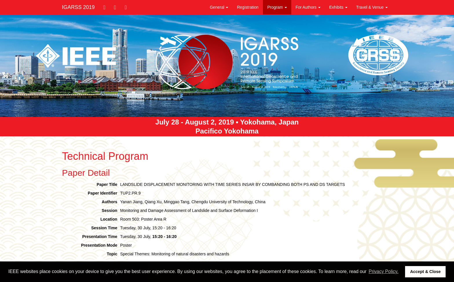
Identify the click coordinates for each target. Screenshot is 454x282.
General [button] (219, 7)
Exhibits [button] (338, 7)
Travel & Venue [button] (372, 7)
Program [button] (277, 7)
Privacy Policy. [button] (383, 271)
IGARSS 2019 (78, 7)
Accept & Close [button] (425, 271)
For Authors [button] (308, 7)
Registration (248, 7)
